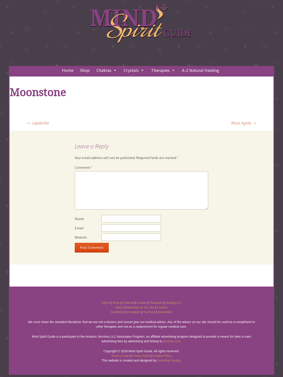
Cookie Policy (162, 356)
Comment (83, 167)
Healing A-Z (173, 302)
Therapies (163, 70)
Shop (85, 70)
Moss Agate (243, 123)
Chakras (106, 70)
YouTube (149, 312)
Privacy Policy (141, 356)
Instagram (133, 312)
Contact (162, 307)
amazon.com (172, 341)
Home (67, 70)
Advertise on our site (140, 307)
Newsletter (165, 312)
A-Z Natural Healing (200, 70)
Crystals (134, 70)
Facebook (117, 312)
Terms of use (120, 356)
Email (79, 228)
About (120, 307)
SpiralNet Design (169, 360)
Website (81, 237)
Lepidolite (38, 123)
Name (79, 218)
